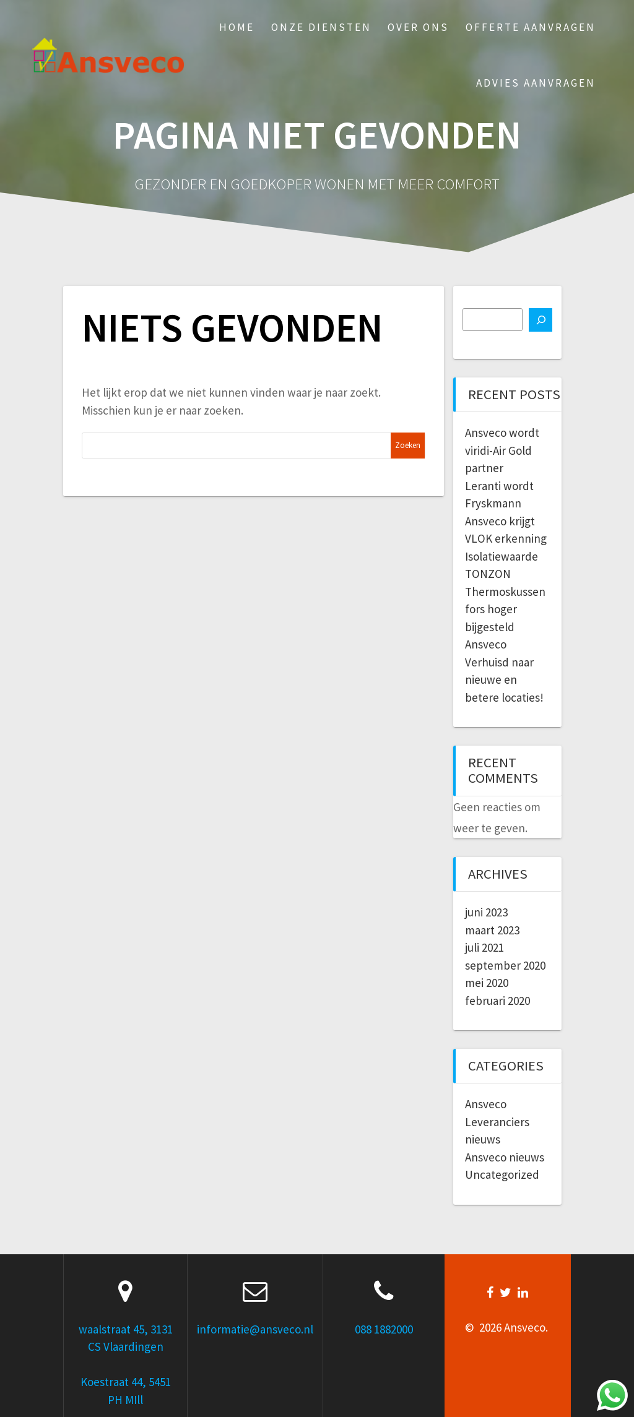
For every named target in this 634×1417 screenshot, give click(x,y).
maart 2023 (492, 930)
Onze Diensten (321, 27)
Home (236, 27)
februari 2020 (497, 1000)
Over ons (418, 27)
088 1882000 (384, 1329)
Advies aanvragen (536, 83)
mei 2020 (486, 982)
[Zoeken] (540, 320)
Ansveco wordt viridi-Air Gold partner (502, 450)
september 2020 (505, 965)
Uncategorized (502, 1174)
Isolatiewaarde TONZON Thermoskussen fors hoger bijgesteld (505, 591)
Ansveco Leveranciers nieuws (497, 1121)
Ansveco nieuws (504, 1157)
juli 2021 (484, 947)
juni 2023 (486, 912)
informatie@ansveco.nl (255, 1329)
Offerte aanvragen (531, 27)
